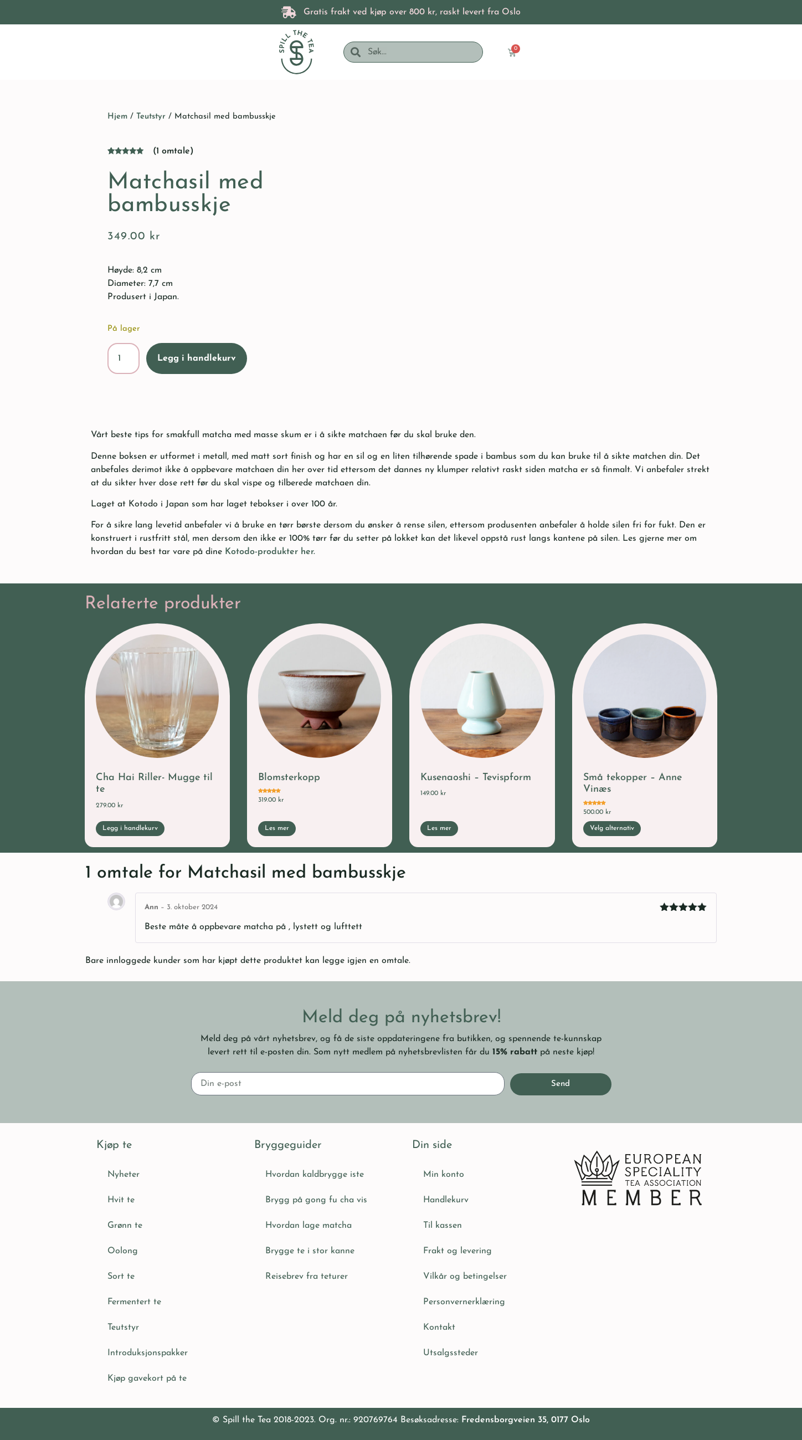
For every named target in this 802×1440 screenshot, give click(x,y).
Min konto (443, 1174)
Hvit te (121, 1200)
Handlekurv (446, 1200)
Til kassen (442, 1225)
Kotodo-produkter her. (271, 551)
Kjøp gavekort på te (147, 1378)
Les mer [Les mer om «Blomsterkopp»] (277, 828)
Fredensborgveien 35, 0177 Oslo (525, 1420)
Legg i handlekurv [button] (130, 828)
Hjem (117, 116)
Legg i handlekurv (196, 358)
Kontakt (439, 1327)
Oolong (122, 1251)
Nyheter (123, 1174)
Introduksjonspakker (147, 1353)
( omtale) (173, 151)
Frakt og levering (457, 1251)
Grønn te (124, 1225)
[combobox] (421, 52)
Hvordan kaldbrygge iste (314, 1174)
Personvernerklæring (464, 1302)
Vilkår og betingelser (465, 1276)
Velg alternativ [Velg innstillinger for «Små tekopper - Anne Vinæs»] (612, 828)
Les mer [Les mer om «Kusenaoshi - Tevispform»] (439, 828)
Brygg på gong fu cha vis (316, 1200)
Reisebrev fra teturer (306, 1276)
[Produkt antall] (123, 358)
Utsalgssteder (450, 1353)
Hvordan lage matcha (308, 1225)
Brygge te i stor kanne (309, 1251)
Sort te (121, 1276)
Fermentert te (134, 1302)
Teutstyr (151, 116)
